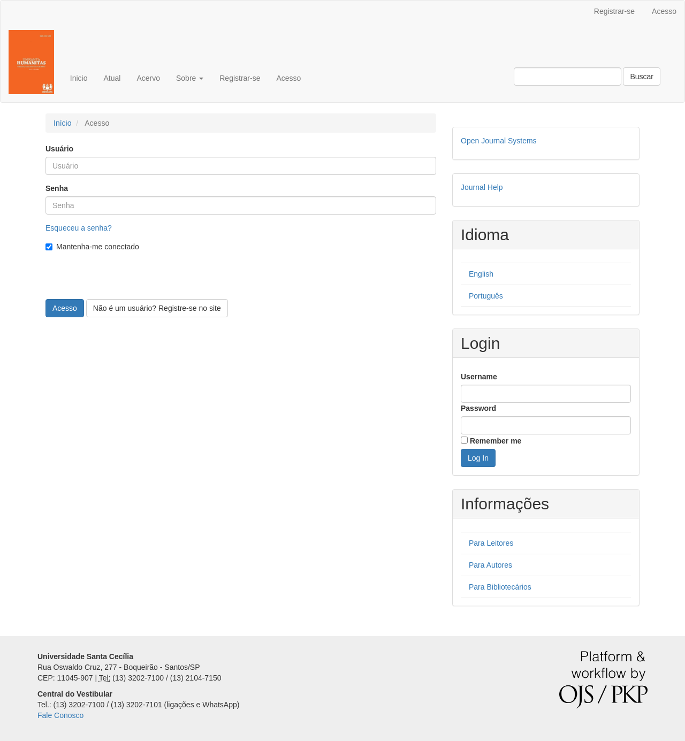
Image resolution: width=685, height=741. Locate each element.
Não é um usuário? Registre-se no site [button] (157, 308)
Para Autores (490, 565)
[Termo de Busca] (567, 76)
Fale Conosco (60, 715)
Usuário (59, 148)
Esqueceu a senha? (78, 228)
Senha (56, 188)
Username (479, 376)
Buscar (641, 76)
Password (478, 408)
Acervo (148, 78)
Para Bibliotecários (500, 587)
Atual (111, 78)
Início (62, 123)
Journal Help (482, 187)
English (481, 274)
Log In (478, 458)
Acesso (664, 11)
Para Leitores (491, 543)
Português (486, 296)
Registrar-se (614, 11)
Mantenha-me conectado (92, 246)
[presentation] (126, 278)
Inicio (79, 78)
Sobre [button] (189, 78)
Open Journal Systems (499, 140)
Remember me (496, 441)
